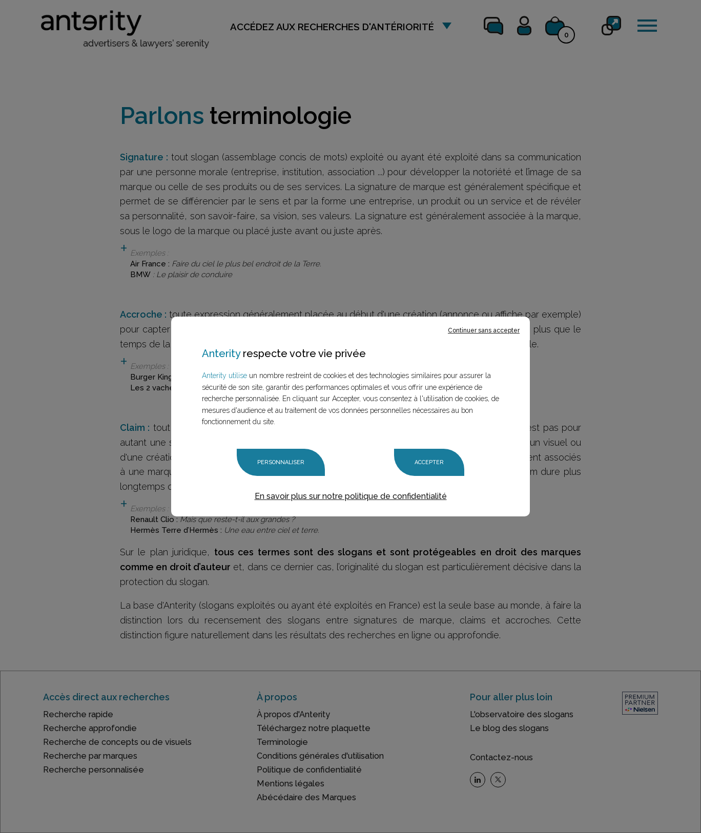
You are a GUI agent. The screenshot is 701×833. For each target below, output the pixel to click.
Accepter (429, 462)
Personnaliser (280, 462)
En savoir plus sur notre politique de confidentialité (351, 496)
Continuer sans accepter (484, 330)
